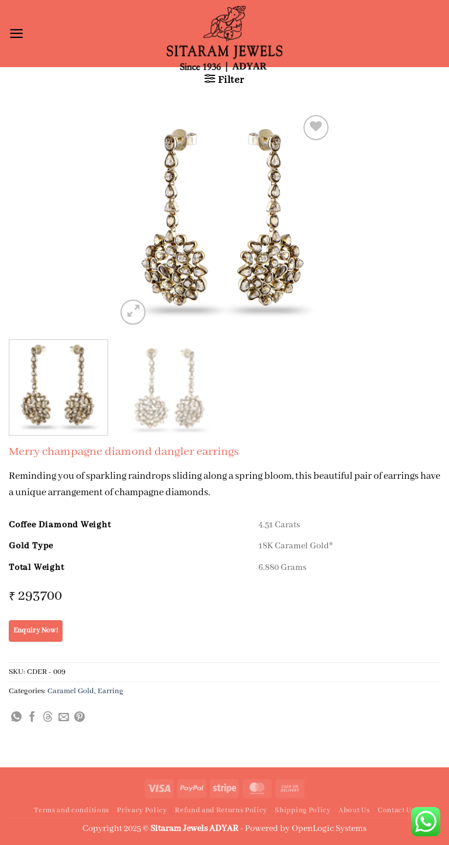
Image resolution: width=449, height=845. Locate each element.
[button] (17, 33)
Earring (110, 691)
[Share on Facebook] (32, 718)
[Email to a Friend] (63, 718)
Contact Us (396, 810)
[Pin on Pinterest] (79, 718)
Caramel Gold (70, 691)
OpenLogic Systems (329, 828)
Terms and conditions (71, 810)
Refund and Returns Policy (221, 810)
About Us (354, 810)
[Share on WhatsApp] (16, 718)
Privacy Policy (142, 810)
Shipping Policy (302, 810)
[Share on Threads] (48, 718)
